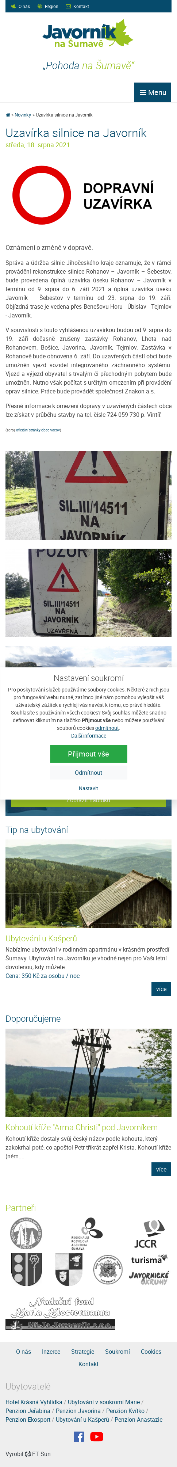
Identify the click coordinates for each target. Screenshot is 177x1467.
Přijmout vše (88, 754)
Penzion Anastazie (138, 1419)
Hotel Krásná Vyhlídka (33, 1402)
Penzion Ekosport (27, 1419)
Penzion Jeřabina (27, 1411)
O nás (24, 6)
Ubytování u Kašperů (41, 938)
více (161, 989)
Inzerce (51, 1352)
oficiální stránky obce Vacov (38, 430)
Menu (152, 92)
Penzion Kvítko (125, 1411)
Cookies (151, 1352)
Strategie (82, 1352)
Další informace (88, 735)
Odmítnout (88, 773)
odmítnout (107, 727)
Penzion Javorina (78, 1411)
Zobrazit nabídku (88, 800)
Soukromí (117, 1352)
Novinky (23, 114)
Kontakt (81, 6)
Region (51, 6)
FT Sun (38, 1454)
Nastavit (88, 788)
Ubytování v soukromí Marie (104, 1402)
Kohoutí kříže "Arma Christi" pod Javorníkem (81, 1127)
